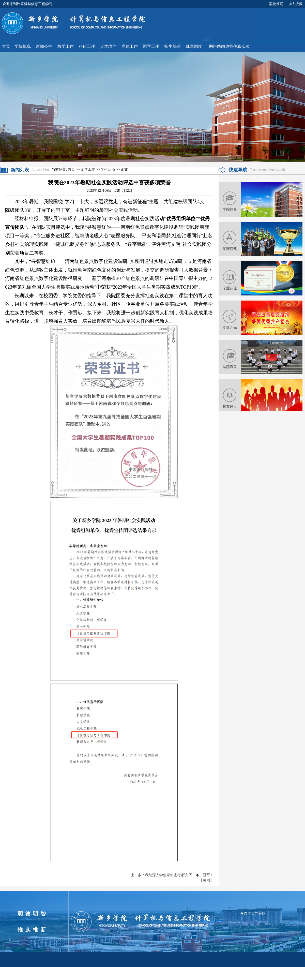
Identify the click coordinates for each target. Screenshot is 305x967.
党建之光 (230, 327)
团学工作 (88, 169)
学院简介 (230, 209)
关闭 (206, 880)
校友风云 (230, 406)
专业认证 (230, 288)
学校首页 (276, 4)
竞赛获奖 (230, 249)
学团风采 (230, 367)
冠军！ (208, 875)
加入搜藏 (295, 4)
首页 (71, 169)
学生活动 (108, 169)
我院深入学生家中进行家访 (166, 875)
